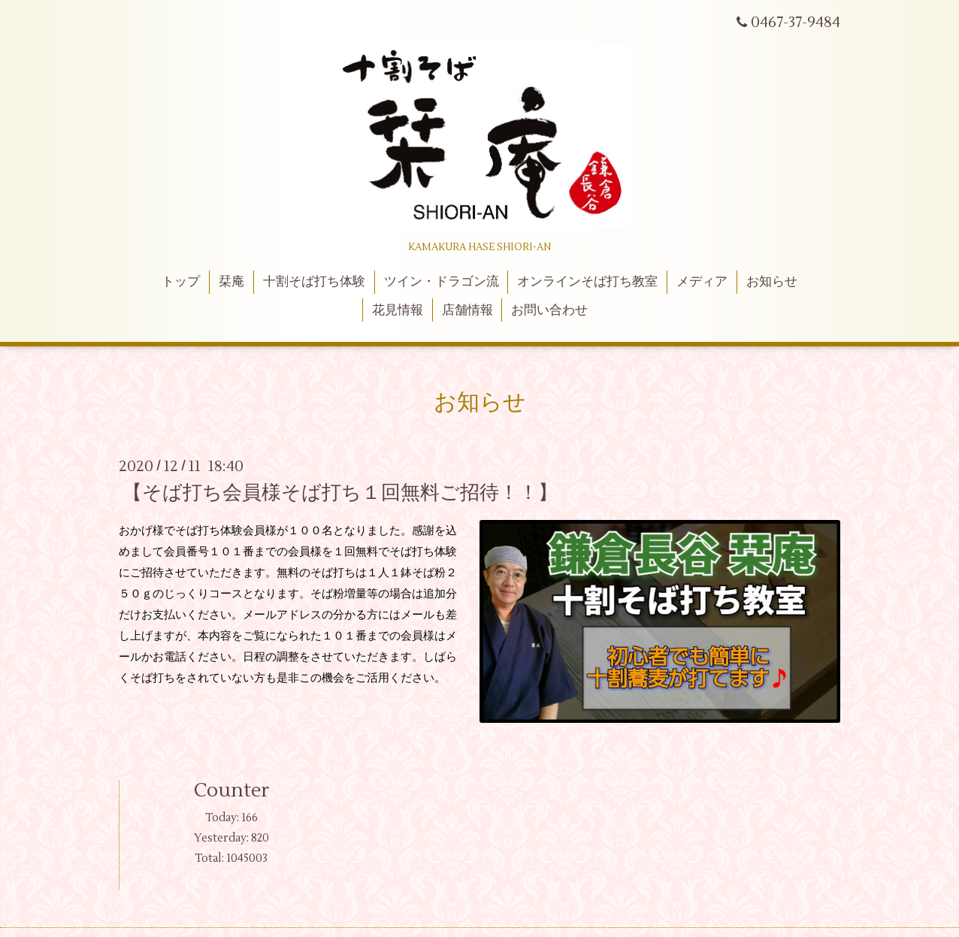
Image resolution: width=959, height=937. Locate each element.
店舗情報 (467, 310)
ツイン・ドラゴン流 (441, 282)
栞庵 (231, 282)
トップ (181, 282)
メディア (702, 282)
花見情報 (397, 310)
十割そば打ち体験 (314, 282)
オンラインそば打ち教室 (587, 282)
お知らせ (771, 282)
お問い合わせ (549, 310)
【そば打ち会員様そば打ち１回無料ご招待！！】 (340, 493)
